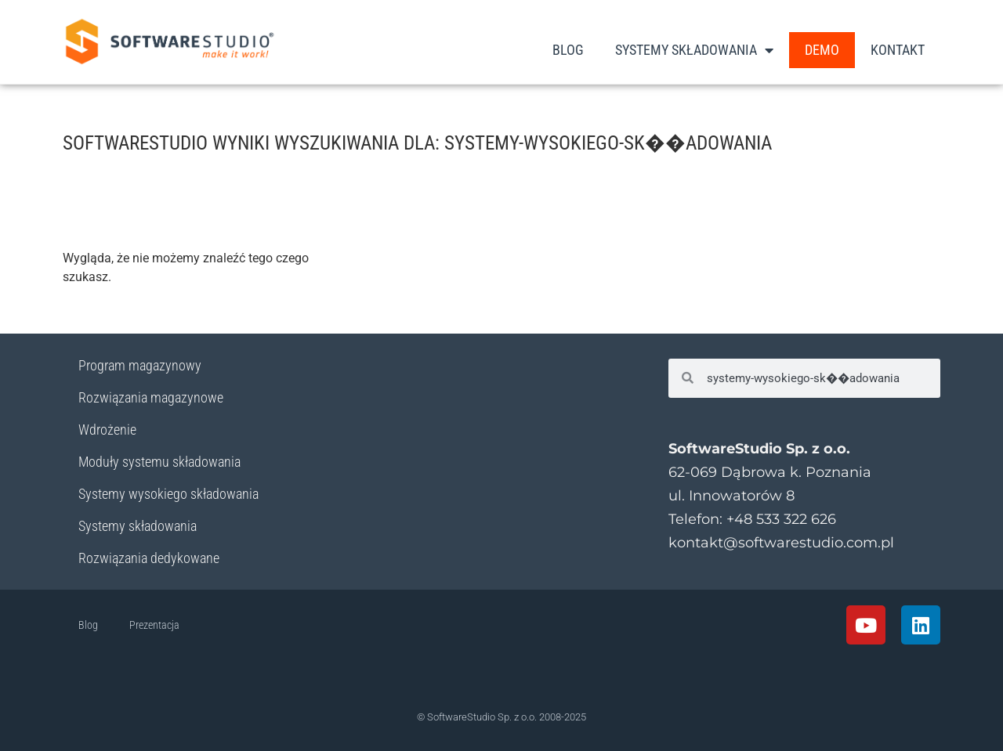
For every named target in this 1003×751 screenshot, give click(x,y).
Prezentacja (154, 625)
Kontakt (898, 50)
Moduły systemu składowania (159, 461)
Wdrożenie (107, 429)
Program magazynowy (139, 365)
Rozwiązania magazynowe (150, 397)
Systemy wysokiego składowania (168, 494)
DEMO (822, 50)
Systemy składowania (137, 526)
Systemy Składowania (694, 50)
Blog (568, 50)
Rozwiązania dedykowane (148, 558)
